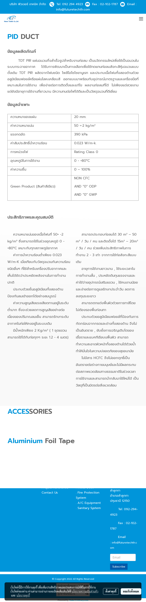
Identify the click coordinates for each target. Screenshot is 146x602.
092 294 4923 (72, 4)
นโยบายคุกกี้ (23, 595)
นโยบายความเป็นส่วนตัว (85, 591)
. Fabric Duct (85, 482)
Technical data (52, 477)
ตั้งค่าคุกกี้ (111, 591)
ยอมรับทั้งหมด (131, 591)
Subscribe (118, 567)
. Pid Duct (83, 477)
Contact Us (50, 492)
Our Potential (51, 482)
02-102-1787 (109, 4)
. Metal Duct (85, 487)
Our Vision (49, 472)
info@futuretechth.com (73, 9)
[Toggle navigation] (141, 19)
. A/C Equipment (88, 503)
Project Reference (55, 487)
